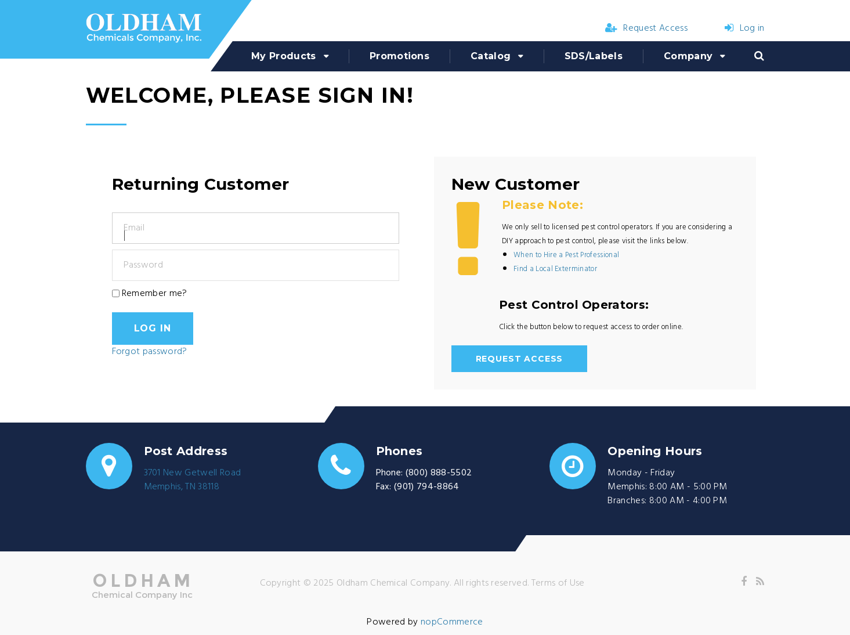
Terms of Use (558, 583)
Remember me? (154, 294)
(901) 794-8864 (426, 487)
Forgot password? (149, 351)
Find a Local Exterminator (555, 269)
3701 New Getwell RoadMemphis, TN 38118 (192, 480)
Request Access (646, 28)
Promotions (399, 56)
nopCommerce (452, 622)
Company (688, 56)
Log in (744, 28)
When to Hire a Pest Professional (566, 255)
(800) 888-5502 (439, 473)
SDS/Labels (594, 56)
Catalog (491, 56)
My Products (283, 56)
